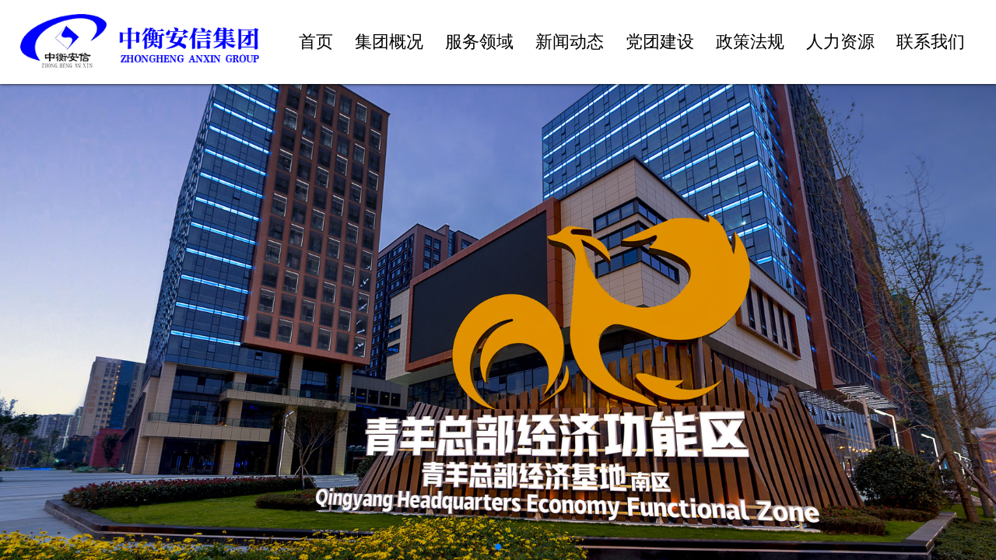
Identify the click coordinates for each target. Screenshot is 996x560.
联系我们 (930, 41)
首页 (316, 41)
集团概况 (389, 41)
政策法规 (750, 41)
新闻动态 (569, 41)
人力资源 (840, 41)
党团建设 (660, 41)
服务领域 (479, 41)
